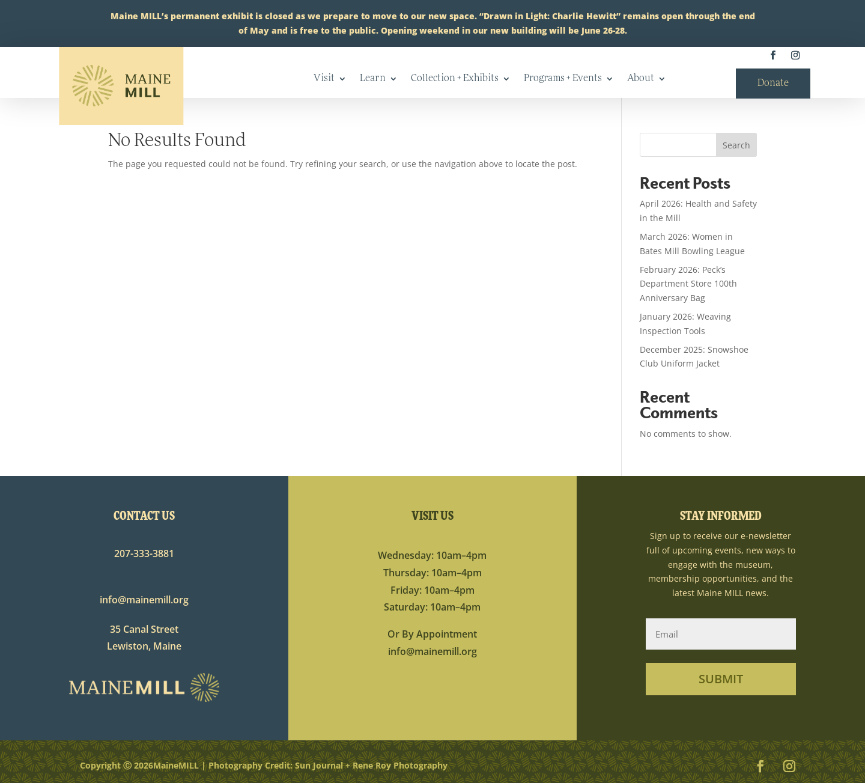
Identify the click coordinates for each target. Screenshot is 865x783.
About (640, 79)
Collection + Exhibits (455, 79)
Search (736, 145)
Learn (373, 79)
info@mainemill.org (144, 599)
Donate (773, 83)
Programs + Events (563, 79)
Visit (324, 79)
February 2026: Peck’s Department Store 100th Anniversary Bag (688, 284)
